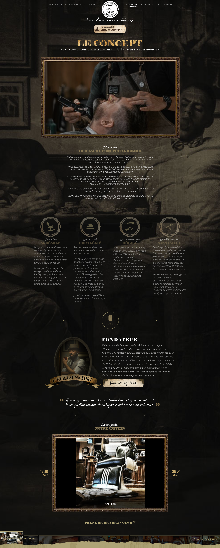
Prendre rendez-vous (110, 523)
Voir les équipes (123, 383)
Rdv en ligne (73, 4)
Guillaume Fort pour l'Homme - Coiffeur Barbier (110, 9)
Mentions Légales (26, 538)
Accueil (54, 4)
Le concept (131, 5)
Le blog (167, 4)
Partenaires (9, 538)
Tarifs (91, 4)
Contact (150, 4)
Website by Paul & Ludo (205, 539)
